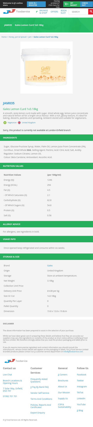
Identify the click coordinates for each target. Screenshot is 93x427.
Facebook (81, 374)
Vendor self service (40, 392)
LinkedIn (81, 398)
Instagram (82, 386)
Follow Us (82, 368)
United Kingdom (29, 123)
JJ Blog (80, 410)
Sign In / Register (33, 4)
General (63, 368)
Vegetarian (12, 123)
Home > (4, 37)
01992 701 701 (10, 396)
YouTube (81, 404)
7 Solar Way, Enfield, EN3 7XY (13, 389)
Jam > (30, 37)
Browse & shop (43, 11)
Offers (54, 11)
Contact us (9, 368)
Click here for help (53, 4)
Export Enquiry (38, 412)
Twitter (80, 380)
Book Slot (64, 11)
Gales (50, 265)
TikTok (80, 392)
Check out (85, 4)
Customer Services (36, 370)
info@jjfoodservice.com (73, 351)
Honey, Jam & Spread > (18, 37)
